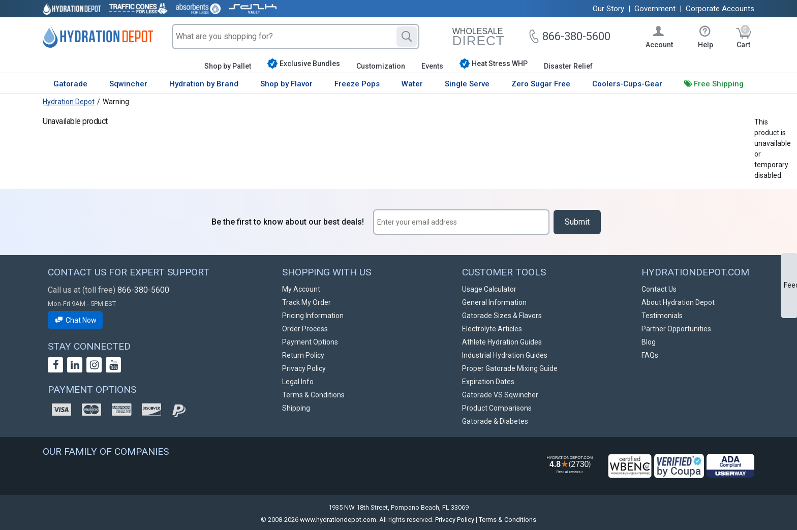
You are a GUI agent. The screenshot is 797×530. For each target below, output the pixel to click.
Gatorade (70, 83)
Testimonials (662, 315)
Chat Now (75, 320)
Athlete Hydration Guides (502, 342)
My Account (301, 289)
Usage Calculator (489, 289)
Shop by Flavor (286, 83)
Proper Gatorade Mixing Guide (510, 368)
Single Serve (467, 83)
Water (412, 83)
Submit (577, 222)
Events (432, 66)
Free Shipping (719, 83)
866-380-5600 (143, 290)
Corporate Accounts (720, 8)
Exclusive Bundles (303, 63)
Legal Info (298, 382)
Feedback (790, 285)
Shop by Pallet (227, 66)
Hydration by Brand (203, 83)
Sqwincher (128, 83)
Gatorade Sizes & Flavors (502, 315)
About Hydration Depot (678, 302)
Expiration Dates (488, 382)
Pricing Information (313, 315)
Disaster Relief (568, 66)
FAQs (649, 355)
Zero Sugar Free (540, 83)
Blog (648, 342)
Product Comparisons (497, 408)
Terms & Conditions (313, 395)
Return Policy (303, 355)
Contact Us (659, 289)
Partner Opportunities (676, 329)
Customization (380, 66)
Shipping (296, 408)
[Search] (406, 36)
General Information (494, 302)
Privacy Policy (304, 368)
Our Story (608, 8)
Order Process (305, 329)
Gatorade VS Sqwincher (500, 395)
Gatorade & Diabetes (495, 421)
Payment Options (310, 342)
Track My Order (306, 302)
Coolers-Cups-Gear (627, 83)
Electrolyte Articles (492, 329)
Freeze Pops (357, 83)
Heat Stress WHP (493, 63)
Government (655, 8)
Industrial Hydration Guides (504, 355)
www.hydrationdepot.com (338, 519)
